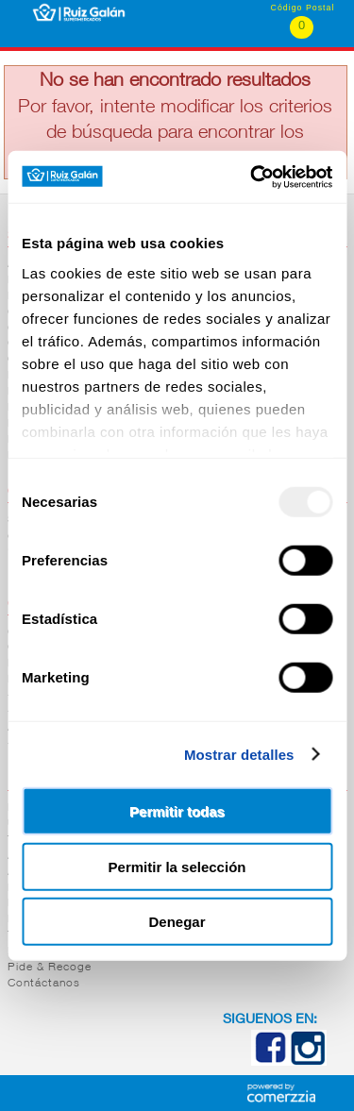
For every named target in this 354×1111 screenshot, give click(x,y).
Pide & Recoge (50, 967)
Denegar (176, 922)
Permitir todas (177, 811)
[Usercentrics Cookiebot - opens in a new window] (252, 176)
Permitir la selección (177, 866)
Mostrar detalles (239, 754)
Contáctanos (44, 983)
